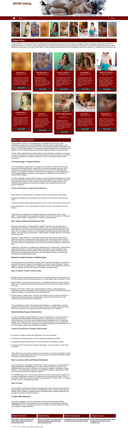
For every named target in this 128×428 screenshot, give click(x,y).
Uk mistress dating (57, 419)
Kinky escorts (28, 421)
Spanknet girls (29, 419)
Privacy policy (36, 426)
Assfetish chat (94, 422)
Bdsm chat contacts (44, 419)
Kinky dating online (17, 421)
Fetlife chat (69, 421)
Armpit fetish (94, 419)
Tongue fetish (103, 419)
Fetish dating (68, 419)
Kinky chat (76, 419)
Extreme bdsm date (17, 422)
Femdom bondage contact (46, 421)
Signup (112, 18)
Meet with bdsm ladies (80, 421)
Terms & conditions (30, 426)
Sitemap (24, 426)
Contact (41, 426)
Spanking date (46, 422)
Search (21, 18)
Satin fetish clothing (104, 421)
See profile (21, 88)
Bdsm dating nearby (17, 419)
